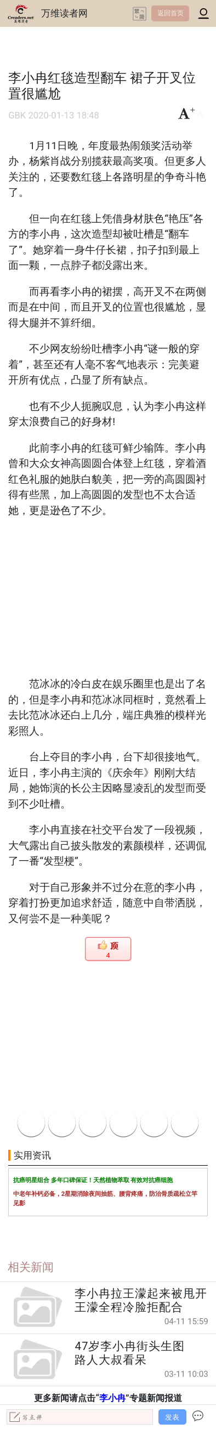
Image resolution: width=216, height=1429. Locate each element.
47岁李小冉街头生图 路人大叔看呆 (136, 1353)
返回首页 (170, 13)
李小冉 (112, 1398)
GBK (17, 115)
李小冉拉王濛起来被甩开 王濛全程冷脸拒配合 (141, 1300)
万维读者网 (64, 13)
